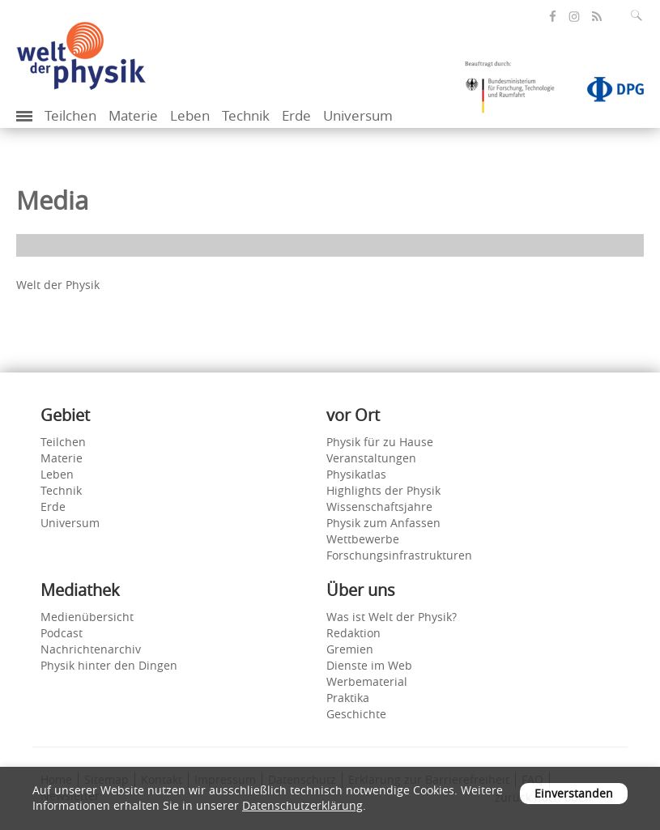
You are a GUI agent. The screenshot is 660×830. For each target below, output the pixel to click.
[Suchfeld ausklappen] (640, 15)
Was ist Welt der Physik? (391, 616)
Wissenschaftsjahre (379, 506)
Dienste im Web (369, 665)
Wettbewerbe (362, 539)
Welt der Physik (58, 284)
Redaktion (353, 633)
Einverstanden (573, 793)
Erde (296, 115)
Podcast (61, 633)
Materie (133, 115)
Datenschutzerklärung (302, 805)
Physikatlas (356, 474)
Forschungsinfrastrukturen (399, 555)
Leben (190, 115)
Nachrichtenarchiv (90, 649)
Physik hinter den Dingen (108, 665)
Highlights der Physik (383, 490)
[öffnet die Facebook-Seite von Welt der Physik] (552, 16)
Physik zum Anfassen (383, 522)
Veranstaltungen (371, 458)
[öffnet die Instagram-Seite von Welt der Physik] (574, 17)
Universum (358, 115)
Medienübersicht (87, 616)
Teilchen (70, 115)
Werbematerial (366, 681)
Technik (246, 115)
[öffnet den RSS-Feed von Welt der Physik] (597, 16)
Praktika (347, 697)
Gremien (349, 649)
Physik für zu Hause (379, 441)
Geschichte (356, 713)
